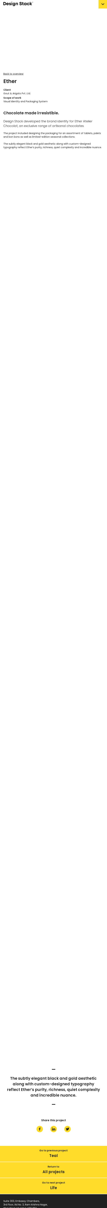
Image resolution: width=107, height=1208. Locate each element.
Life (53, 1187)
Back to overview (13, 74)
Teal (53, 1155)
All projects (54, 1171)
